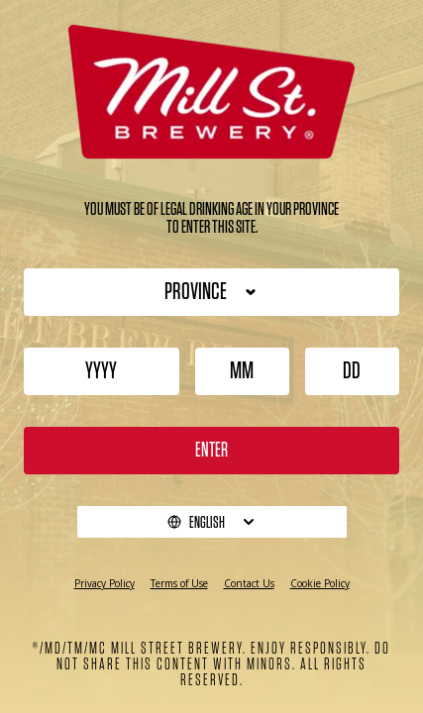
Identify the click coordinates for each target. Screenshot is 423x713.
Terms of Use (179, 583)
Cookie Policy (320, 583)
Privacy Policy (104, 583)
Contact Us (249, 583)
